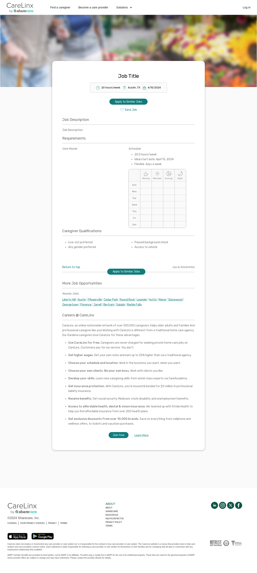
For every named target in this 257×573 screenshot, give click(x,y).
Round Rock (127, 299)
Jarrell (97, 304)
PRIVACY (52, 523)
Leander (142, 299)
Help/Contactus (114, 518)
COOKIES (12, 523)
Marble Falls (134, 304)
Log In (247, 7)
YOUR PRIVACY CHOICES (32, 523)
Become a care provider (93, 7)
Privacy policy (113, 522)
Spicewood (175, 299)
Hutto (153, 299)
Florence (86, 304)
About (108, 508)
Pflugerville (95, 299)
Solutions (124, 7)
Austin (82, 299)
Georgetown (70, 304)
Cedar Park (111, 299)
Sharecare (111, 511)
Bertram (108, 304)
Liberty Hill (69, 299)
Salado (120, 304)
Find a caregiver (60, 7)
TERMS (63, 523)
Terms (108, 526)
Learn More (142, 435)
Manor (162, 299)
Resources (111, 515)
